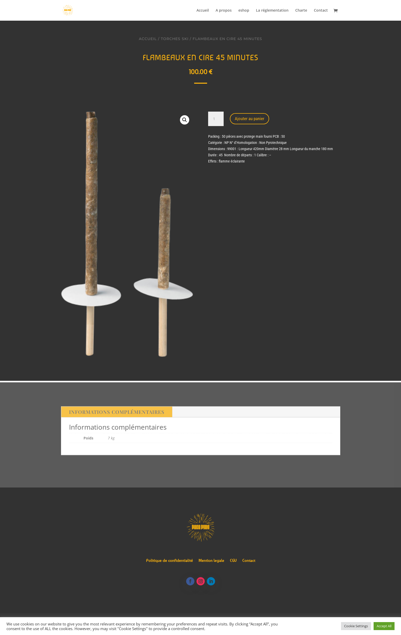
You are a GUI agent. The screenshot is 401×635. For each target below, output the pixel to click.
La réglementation (272, 11)
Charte (301, 11)
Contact (321, 11)
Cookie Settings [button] (356, 626)
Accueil (202, 11)
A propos (224, 11)
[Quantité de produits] (216, 119)
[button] (184, 120)
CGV (233, 561)
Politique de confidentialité (169, 561)
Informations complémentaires (116, 414)
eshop (243, 11)
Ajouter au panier (249, 118)
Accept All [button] (384, 626)
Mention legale (211, 561)
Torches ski (174, 38)
